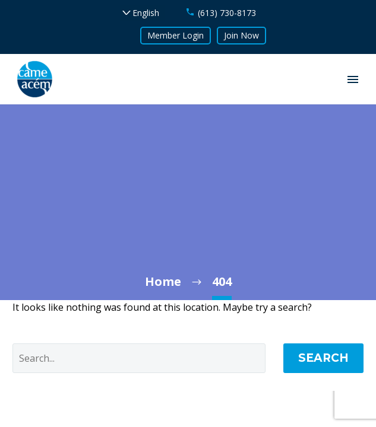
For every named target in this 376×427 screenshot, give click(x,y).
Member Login (175, 35)
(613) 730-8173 (227, 12)
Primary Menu (352, 79)
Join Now (241, 35)
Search (323, 358)
